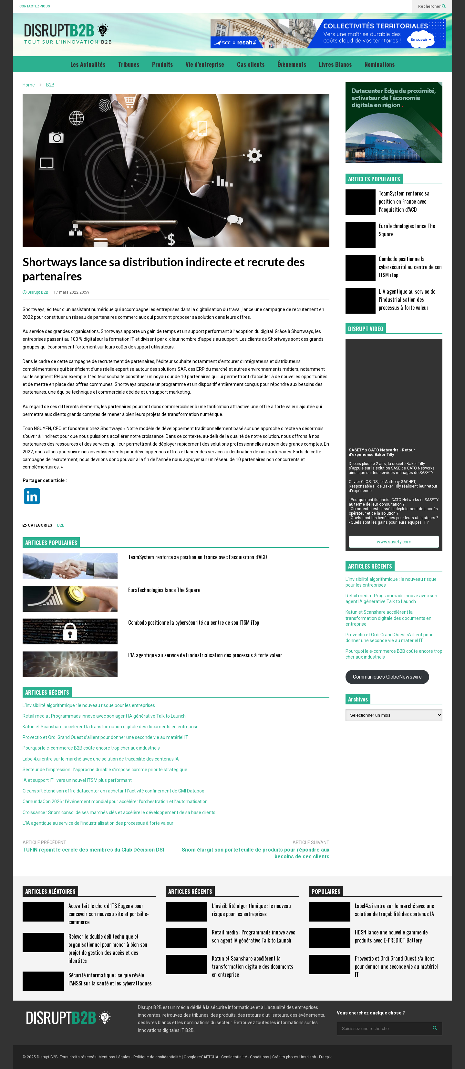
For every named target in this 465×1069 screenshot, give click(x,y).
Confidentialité (234, 1057)
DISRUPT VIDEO (365, 329)
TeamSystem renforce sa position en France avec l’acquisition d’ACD (197, 557)
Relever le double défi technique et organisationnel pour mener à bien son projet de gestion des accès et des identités (107, 948)
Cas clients (250, 64)
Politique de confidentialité (157, 1057)
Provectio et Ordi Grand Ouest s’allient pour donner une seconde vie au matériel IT (105, 737)
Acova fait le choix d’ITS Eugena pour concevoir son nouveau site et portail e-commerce (108, 914)
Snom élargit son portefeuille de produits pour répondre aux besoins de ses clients (255, 853)
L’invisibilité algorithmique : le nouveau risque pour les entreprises (89, 705)
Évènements (291, 64)
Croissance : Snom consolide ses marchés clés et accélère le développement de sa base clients (119, 812)
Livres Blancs (335, 64)
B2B (61, 525)
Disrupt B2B (35, 292)
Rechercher (432, 6)
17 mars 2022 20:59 (71, 292)
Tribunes (128, 64)
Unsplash (307, 1057)
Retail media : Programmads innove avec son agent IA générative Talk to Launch (104, 716)
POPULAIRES (326, 891)
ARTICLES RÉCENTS (190, 891)
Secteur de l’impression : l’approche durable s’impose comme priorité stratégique (105, 769)
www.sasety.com (394, 541)
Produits (162, 64)
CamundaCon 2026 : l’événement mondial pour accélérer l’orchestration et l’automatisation (115, 801)
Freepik (325, 1057)
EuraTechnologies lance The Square (164, 590)
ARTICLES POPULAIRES (51, 543)
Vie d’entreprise (205, 64)
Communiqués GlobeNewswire (387, 677)
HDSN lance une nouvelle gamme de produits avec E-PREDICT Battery (391, 936)
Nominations (380, 64)
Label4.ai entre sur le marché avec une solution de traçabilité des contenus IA (101, 758)
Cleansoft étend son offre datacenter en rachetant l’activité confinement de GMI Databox (113, 790)
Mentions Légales (114, 1057)
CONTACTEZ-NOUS (34, 6)
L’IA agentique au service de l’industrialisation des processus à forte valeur (205, 655)
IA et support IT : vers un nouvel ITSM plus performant (77, 780)
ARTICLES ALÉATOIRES (50, 891)
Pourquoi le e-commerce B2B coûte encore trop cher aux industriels (91, 748)
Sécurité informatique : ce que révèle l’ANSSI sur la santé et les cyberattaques (110, 979)
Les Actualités (87, 64)
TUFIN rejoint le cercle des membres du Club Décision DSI (93, 850)
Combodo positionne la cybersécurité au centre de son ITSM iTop (193, 622)
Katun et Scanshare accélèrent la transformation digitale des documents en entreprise (111, 726)
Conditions (259, 1057)
